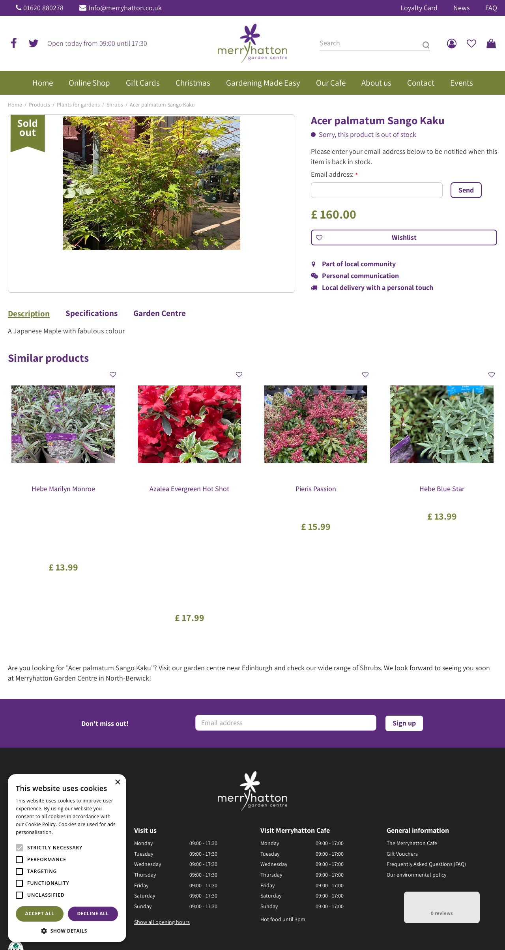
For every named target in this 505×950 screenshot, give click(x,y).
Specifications (91, 313)
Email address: (334, 174)
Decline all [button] (93, 913)
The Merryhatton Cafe (412, 733)
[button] (67, 930)
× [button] (117, 782)
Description (29, 313)
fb (14, 43)
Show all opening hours (162, 812)
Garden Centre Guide (234, 922)
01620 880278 (43, 7)
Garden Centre (159, 313)
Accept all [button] (39, 913)
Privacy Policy (348, 922)
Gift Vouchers (402, 744)
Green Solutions (187, 922)
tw (33, 43)
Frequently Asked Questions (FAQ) (426, 754)
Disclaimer (418, 922)
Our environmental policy (416, 765)
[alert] (67, 858)
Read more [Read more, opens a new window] (67, 832)
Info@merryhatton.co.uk (125, 7)
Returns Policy (385, 922)
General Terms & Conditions (296, 922)
